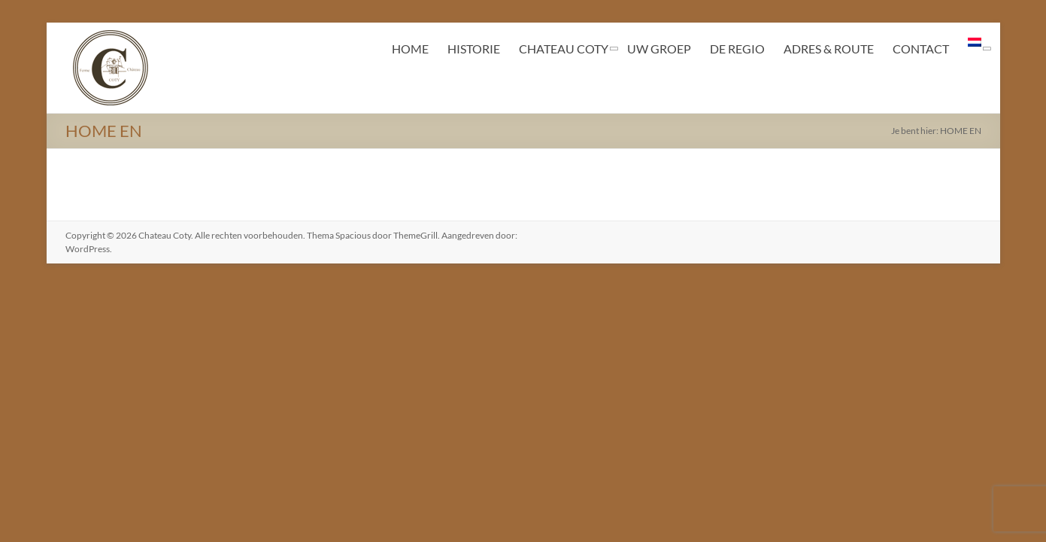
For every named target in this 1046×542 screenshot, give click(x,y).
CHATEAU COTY (563, 48)
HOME (410, 48)
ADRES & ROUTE (829, 48)
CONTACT (921, 48)
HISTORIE (473, 48)
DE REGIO (737, 48)
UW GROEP (659, 48)
